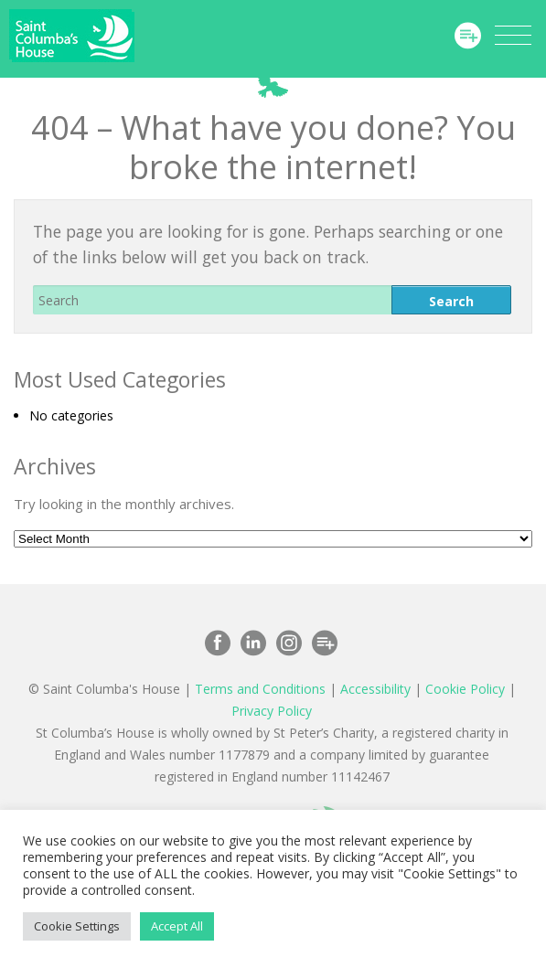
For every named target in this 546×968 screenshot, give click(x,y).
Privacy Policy (271, 710)
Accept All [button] (177, 926)
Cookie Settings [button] (77, 926)
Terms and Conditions (260, 688)
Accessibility (375, 688)
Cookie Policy (465, 688)
